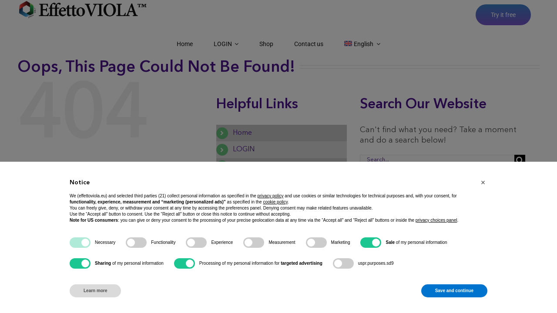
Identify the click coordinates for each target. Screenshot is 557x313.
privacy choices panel (436, 220)
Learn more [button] (95, 290)
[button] (483, 183)
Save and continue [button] (454, 290)
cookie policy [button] (275, 202)
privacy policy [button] (271, 195)
